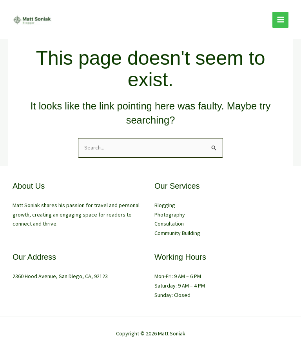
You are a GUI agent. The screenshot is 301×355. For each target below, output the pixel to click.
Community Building (177, 233)
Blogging (164, 205)
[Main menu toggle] (280, 20)
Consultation (169, 223)
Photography (169, 214)
